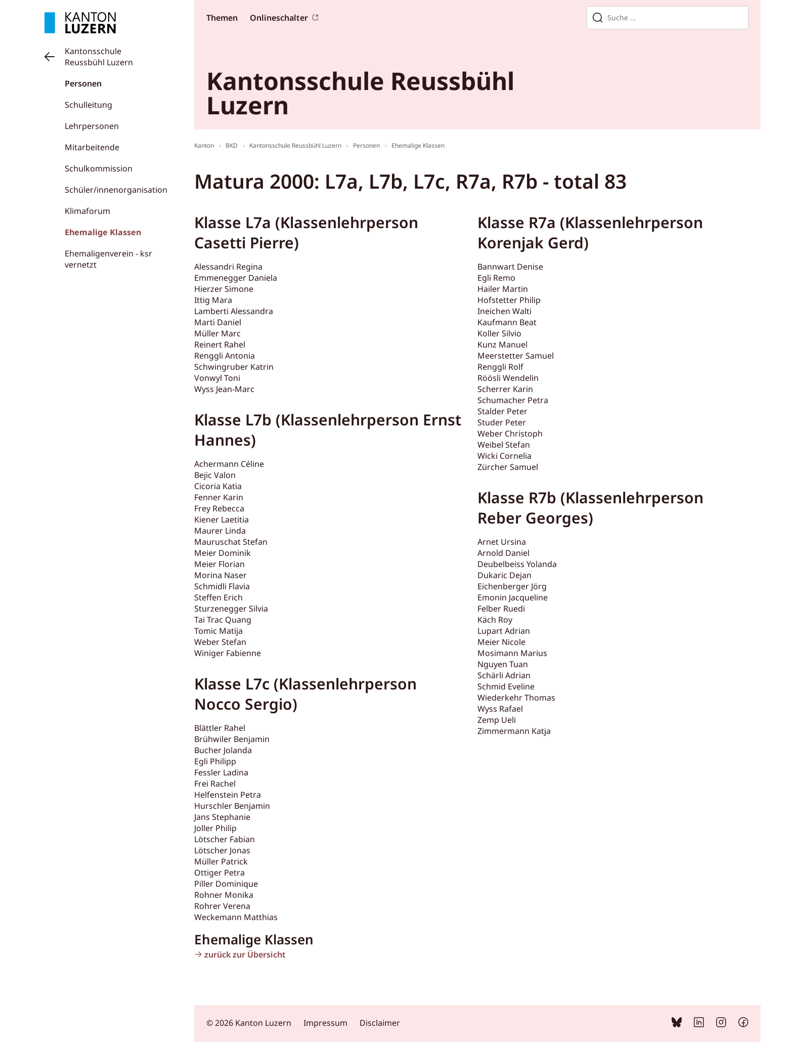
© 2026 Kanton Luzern (248, 1022)
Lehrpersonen (92, 126)
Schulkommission (99, 168)
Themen (222, 17)
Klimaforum (87, 210)
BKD (232, 145)
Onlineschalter (279, 17)
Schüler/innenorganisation (116, 189)
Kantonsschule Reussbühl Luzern (99, 57)
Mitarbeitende (92, 147)
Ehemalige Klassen (103, 232)
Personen (83, 83)
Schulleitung (88, 104)
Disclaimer (380, 1022)
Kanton (204, 145)
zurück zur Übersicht (245, 954)
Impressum (325, 1022)
